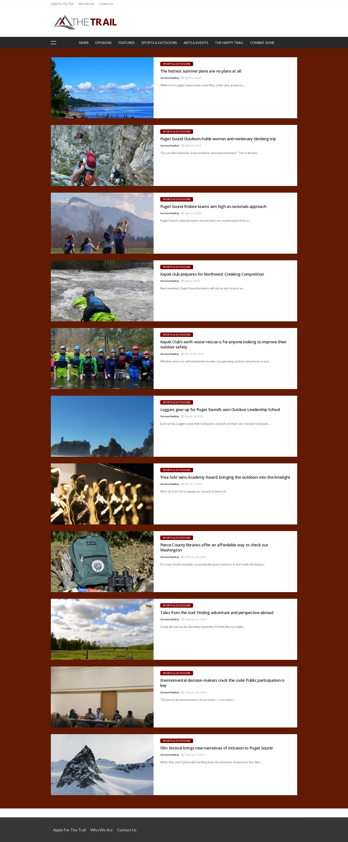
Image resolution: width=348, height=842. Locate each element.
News (84, 43)
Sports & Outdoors (159, 43)
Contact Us (106, 4)
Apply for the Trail (62, 4)
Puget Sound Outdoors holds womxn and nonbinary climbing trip (218, 138)
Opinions (103, 43)
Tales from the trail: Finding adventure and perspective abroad (216, 612)
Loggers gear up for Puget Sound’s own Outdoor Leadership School (220, 409)
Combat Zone (262, 43)
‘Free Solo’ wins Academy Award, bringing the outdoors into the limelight (225, 477)
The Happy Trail (229, 43)
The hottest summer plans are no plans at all (200, 71)
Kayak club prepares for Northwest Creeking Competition (212, 274)
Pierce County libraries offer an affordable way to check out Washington (214, 547)
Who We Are (86, 4)
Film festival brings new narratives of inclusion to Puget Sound (216, 748)
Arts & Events (196, 43)
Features (126, 43)
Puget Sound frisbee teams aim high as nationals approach (213, 206)
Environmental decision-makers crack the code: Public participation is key (222, 683)
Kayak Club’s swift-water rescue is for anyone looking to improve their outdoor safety (223, 344)
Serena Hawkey (169, 77)
